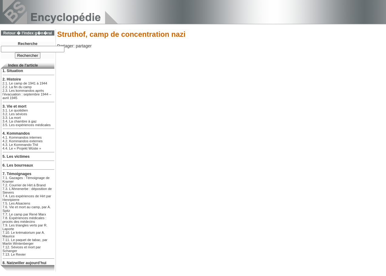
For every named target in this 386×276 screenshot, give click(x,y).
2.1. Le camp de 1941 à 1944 (24, 83)
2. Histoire (11, 79)
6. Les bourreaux (17, 165)
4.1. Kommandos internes (22, 137)
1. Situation (12, 71)
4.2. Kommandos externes (22, 141)
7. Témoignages (16, 174)
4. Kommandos (16, 133)
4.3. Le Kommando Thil (20, 145)
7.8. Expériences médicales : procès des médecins (24, 219)
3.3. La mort (11, 117)
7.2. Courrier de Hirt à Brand (24, 185)
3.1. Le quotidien (15, 110)
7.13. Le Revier (14, 254)
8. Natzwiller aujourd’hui (24, 263)
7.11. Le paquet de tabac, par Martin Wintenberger (24, 241)
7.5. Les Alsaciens (16, 203)
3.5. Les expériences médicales (26, 125)
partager (83, 45)
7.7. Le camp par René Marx (24, 214)
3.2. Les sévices (14, 114)
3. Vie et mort (14, 106)
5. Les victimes (16, 156)
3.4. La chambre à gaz (19, 121)
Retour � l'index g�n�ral (27, 33)
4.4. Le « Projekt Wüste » (21, 148)
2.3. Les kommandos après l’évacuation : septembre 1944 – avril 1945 (26, 94)
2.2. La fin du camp (17, 87)
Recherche (27, 44)
